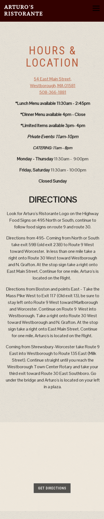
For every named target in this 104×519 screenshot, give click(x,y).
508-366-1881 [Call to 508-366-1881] (52, 92)
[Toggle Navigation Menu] (96, 8)
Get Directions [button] (52, 489)
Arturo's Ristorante (23, 10)
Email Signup (52, 514)
